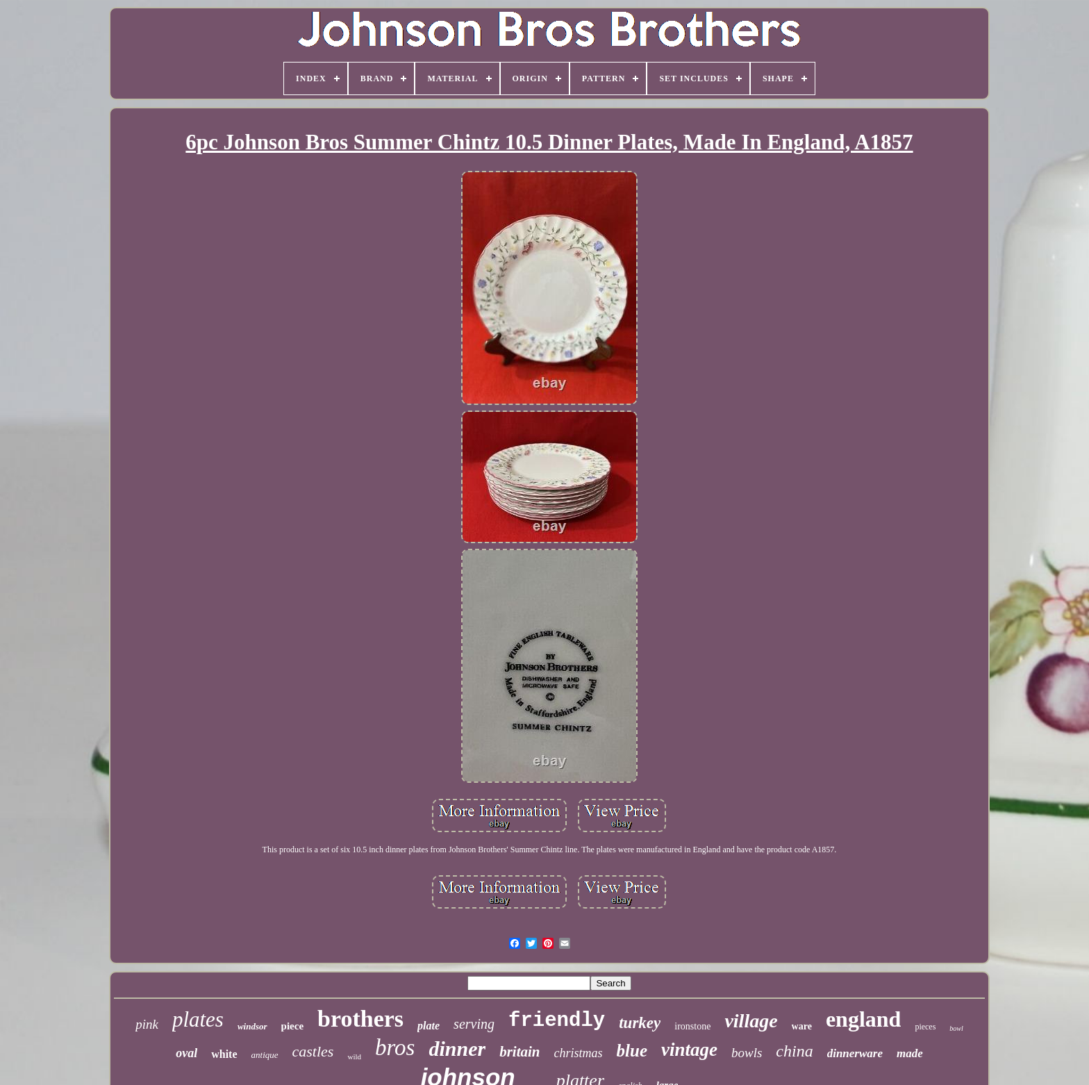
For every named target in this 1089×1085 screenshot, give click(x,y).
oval (186, 1053)
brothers (360, 1019)
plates (198, 1019)
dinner (457, 1048)
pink (146, 1024)
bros (395, 1047)
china (794, 1051)
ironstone (692, 1026)
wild (354, 1056)
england (863, 1019)
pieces (925, 1027)
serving (474, 1024)
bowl (956, 1028)
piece (292, 1026)
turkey (639, 1023)
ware (802, 1026)
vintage (689, 1049)
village (750, 1021)
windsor (252, 1026)
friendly (556, 1020)
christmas (578, 1053)
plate (428, 1026)
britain (519, 1051)
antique (265, 1055)
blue (632, 1050)
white (224, 1054)
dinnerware (855, 1053)
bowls (746, 1052)
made (910, 1053)
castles (313, 1051)
